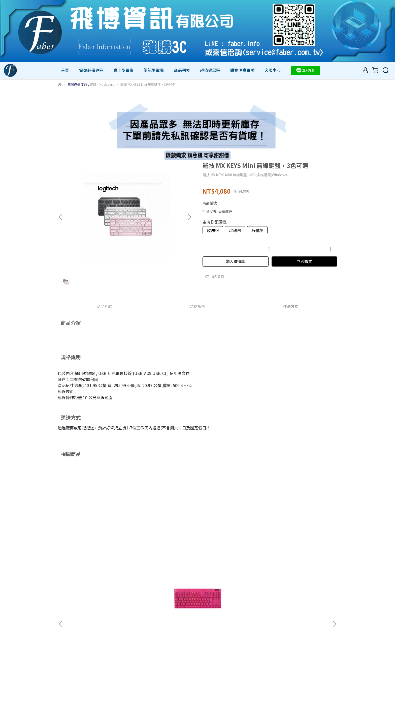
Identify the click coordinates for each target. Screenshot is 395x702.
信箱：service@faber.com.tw (82, 677)
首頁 (65, 70)
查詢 (61, 654)
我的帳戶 (98, 654)
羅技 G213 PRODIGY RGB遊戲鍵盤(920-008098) (299, 543)
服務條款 (138, 654)
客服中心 (273, 70)
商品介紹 (104, 306)
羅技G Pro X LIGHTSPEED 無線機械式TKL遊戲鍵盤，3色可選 (96, 543)
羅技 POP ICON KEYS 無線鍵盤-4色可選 (231, 543)
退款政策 (118, 654)
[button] (189, 217)
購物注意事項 (242, 70)
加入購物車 (235, 261)
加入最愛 (214, 276)
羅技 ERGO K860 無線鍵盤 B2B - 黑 (163, 543)
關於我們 (78, 654)
